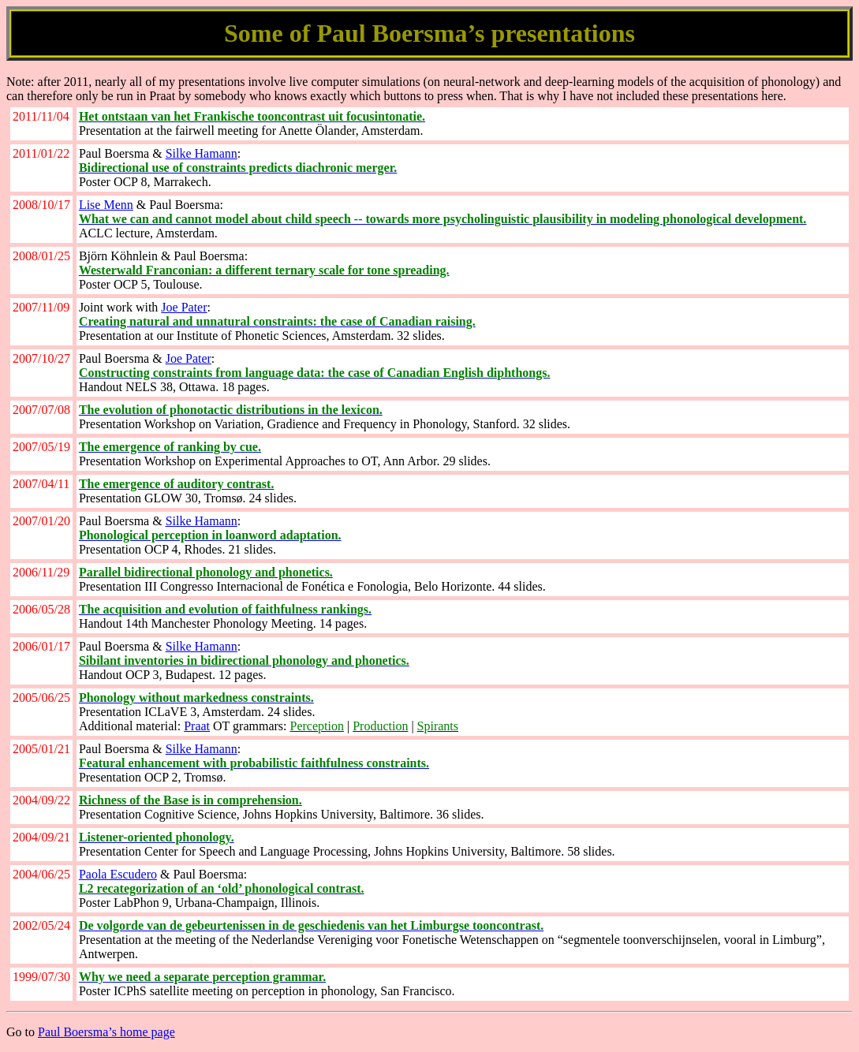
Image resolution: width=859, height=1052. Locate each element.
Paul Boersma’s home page (106, 1032)
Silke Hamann (201, 153)
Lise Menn (106, 204)
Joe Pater (184, 307)
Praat (197, 726)
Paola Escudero (118, 874)
